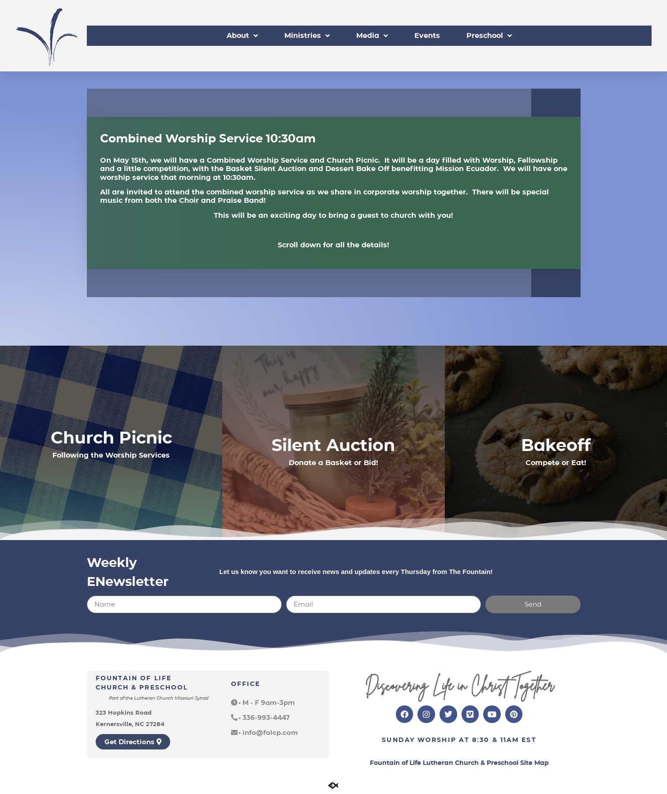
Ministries (307, 36)
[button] (263, 702)
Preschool (489, 36)
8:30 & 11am (495, 740)
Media (372, 36)
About (242, 36)
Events (427, 35)
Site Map (534, 763)
